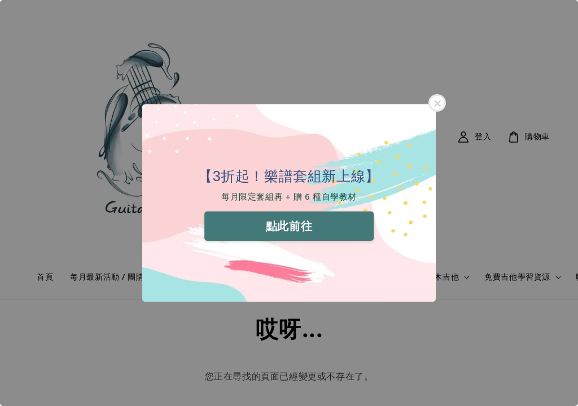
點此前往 (289, 226)
